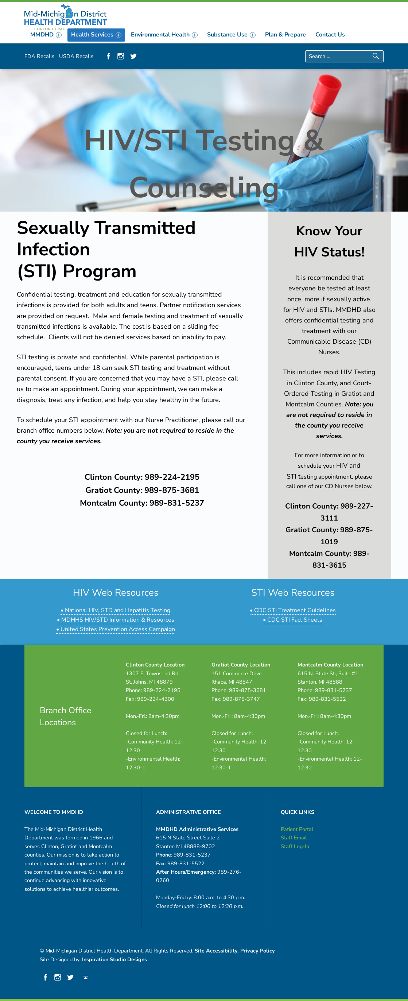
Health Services (96, 35)
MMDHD (46, 35)
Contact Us (330, 35)
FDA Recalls (39, 56)
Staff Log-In (295, 846)
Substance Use (231, 35)
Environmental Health (164, 35)
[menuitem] (46, 34)
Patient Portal (297, 829)
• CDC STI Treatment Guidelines (293, 610)
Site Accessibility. (217, 950)
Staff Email (294, 837)
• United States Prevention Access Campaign (115, 629)
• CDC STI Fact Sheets (292, 620)
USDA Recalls (76, 56)
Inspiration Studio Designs (114, 959)
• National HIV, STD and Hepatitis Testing (115, 610)
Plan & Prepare (285, 35)
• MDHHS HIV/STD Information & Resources (115, 620)
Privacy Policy (257, 950)
